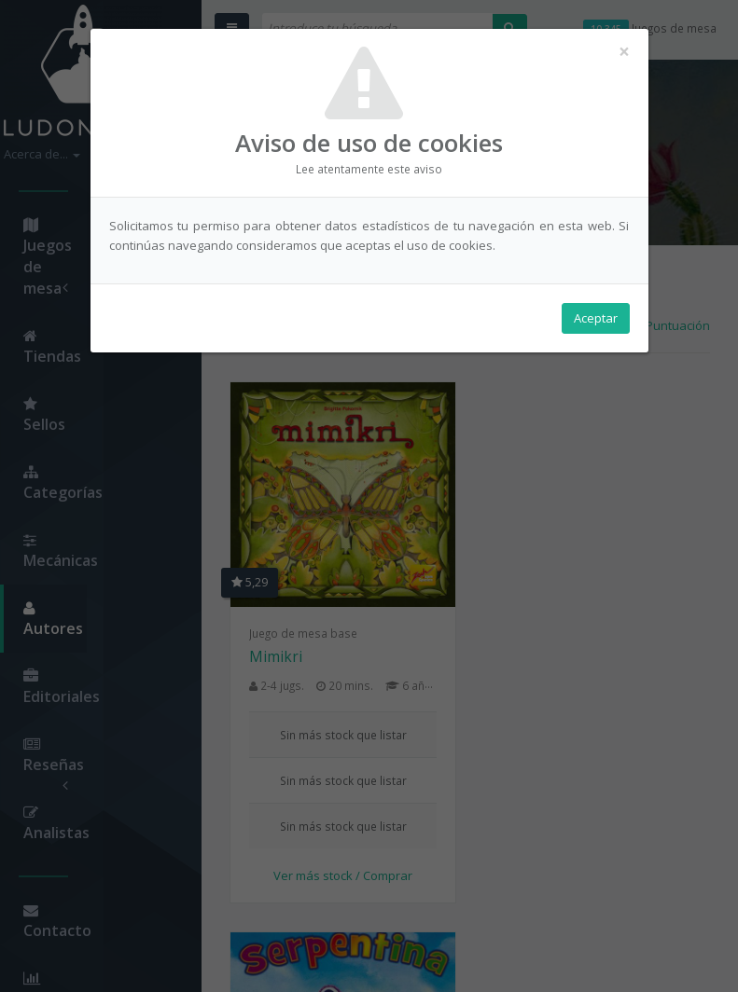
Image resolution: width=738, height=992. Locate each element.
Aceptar (596, 318)
